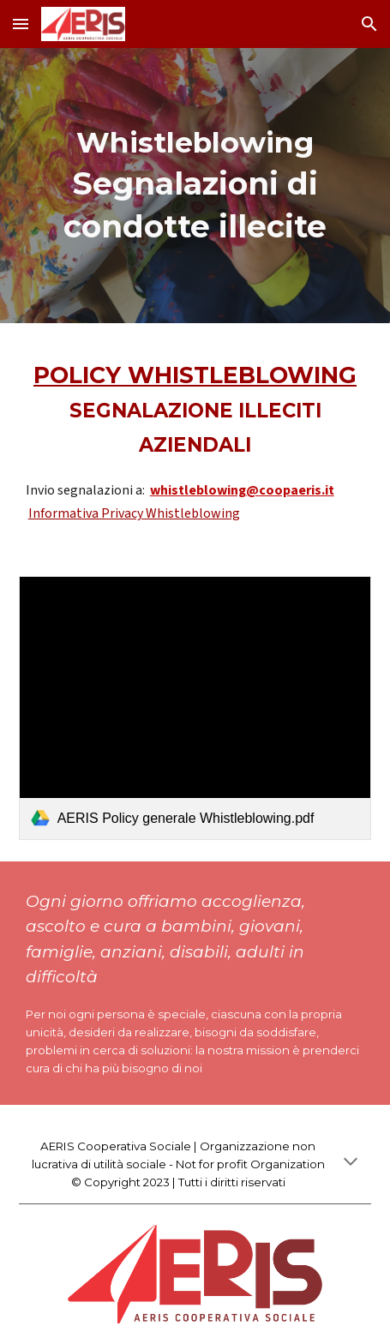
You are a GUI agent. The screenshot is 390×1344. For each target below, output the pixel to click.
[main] (195, 186)
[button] (20, 23)
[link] (195, 708)
